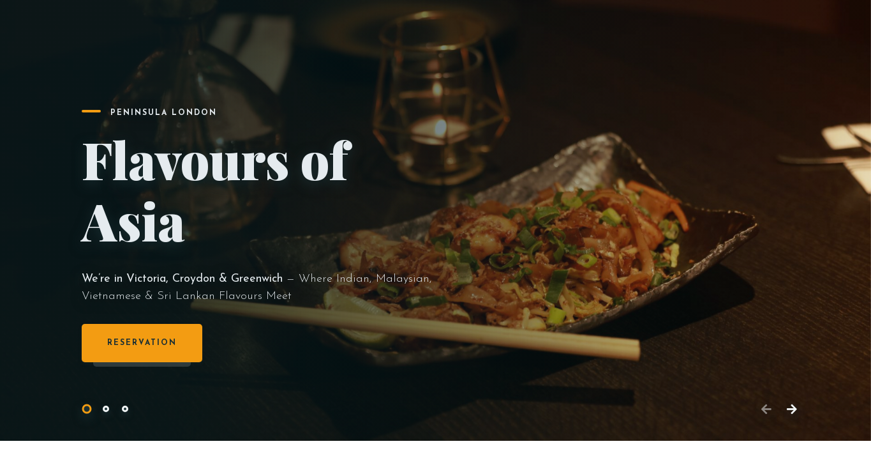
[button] (86, 409)
